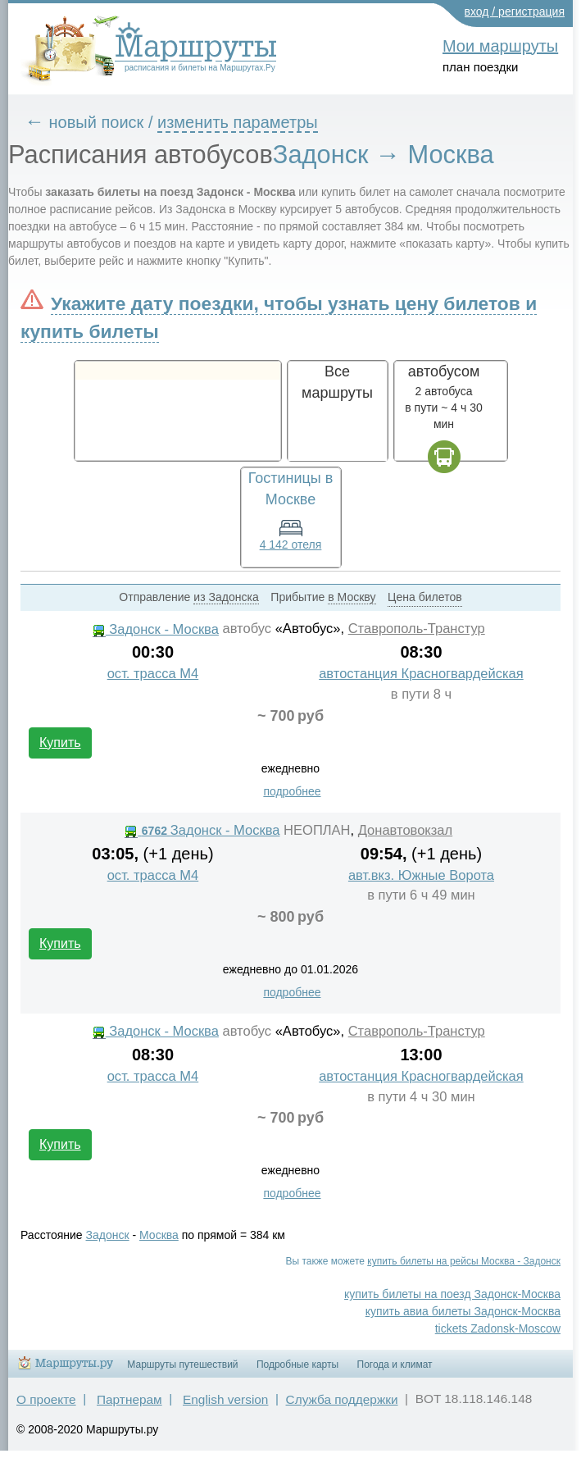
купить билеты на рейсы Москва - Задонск (464, 1261)
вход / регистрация (515, 11)
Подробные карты (297, 1364)
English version (225, 1399)
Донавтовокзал (405, 830)
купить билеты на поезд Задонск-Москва (452, 1294)
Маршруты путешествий (182, 1364)
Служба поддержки (342, 1399)
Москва (159, 1235)
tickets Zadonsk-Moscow (498, 1328)
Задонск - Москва (156, 629)
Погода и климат (395, 1364)
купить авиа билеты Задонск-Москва (463, 1311)
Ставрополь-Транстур (416, 628)
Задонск (107, 1235)
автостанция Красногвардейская (421, 673)
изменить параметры (237, 122)
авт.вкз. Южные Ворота (421, 875)
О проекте (46, 1399)
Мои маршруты (500, 46)
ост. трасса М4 (153, 673)
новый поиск (96, 122)
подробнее (291, 791)
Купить (60, 743)
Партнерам (129, 1399)
